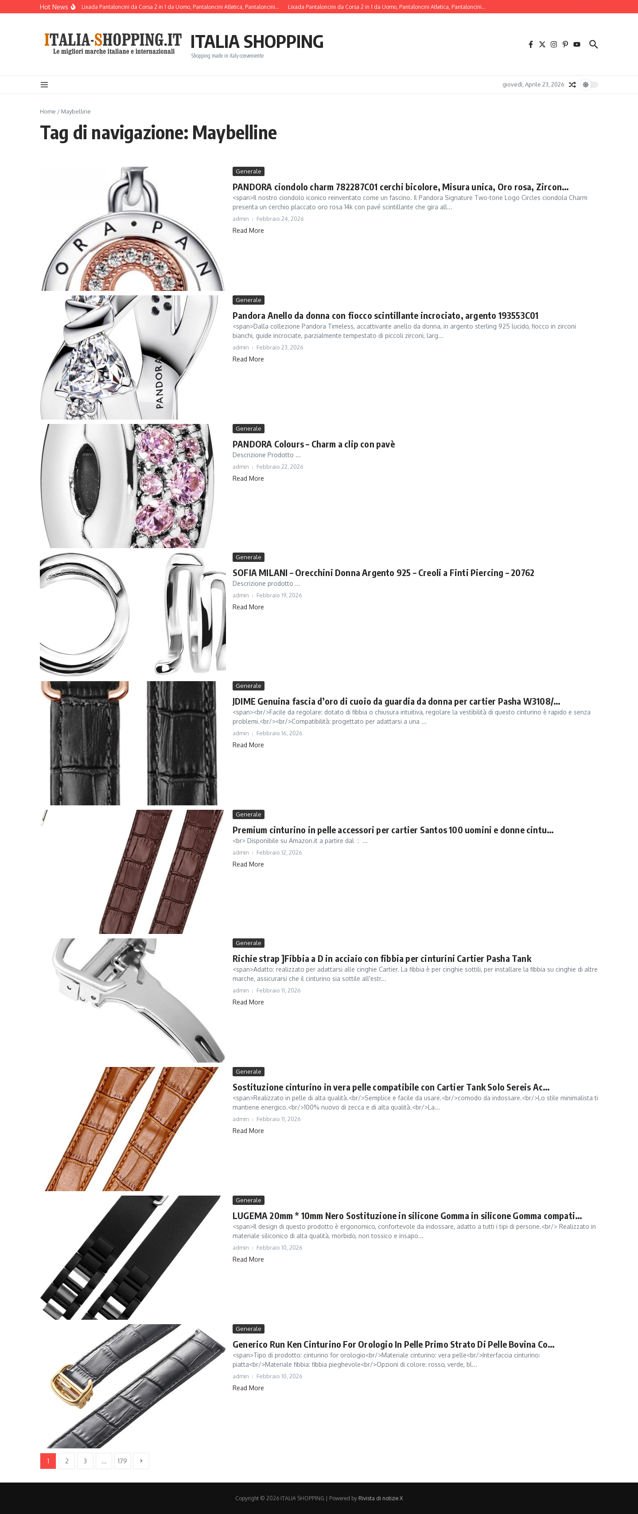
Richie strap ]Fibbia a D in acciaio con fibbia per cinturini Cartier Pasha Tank (382, 958)
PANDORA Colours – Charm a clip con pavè (314, 443)
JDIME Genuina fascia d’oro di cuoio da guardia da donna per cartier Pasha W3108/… (396, 700)
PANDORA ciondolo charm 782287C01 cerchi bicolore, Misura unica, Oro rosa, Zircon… (401, 186)
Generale (248, 171)
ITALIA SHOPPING (257, 41)
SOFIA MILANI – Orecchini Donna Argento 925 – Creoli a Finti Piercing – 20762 (383, 572)
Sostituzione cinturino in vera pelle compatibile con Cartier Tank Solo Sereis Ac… (391, 1086)
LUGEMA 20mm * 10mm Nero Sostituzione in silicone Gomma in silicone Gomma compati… (407, 1215)
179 (122, 1461)
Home (48, 111)
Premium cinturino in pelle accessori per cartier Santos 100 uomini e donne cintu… (393, 829)
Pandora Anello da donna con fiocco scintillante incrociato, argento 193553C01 (385, 315)
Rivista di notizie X (380, 1498)
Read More (248, 230)
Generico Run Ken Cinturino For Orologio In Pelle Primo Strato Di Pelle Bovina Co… (394, 1343)
